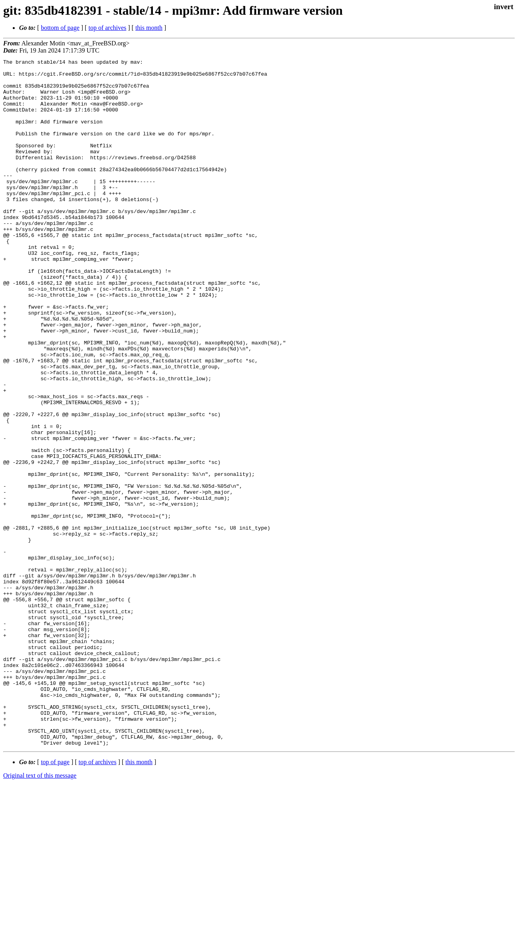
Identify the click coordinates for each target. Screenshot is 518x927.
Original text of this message (39, 912)
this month (148, 27)
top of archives (107, 27)
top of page (55, 899)
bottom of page (60, 27)
